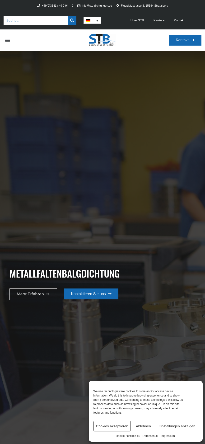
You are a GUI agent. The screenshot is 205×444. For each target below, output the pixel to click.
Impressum (168, 436)
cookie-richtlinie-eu (128, 436)
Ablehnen (143, 426)
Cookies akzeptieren (112, 426)
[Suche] (72, 20)
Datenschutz (150, 436)
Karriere (159, 20)
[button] (7, 40)
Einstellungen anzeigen (176, 426)
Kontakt (179, 20)
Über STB (137, 20)
